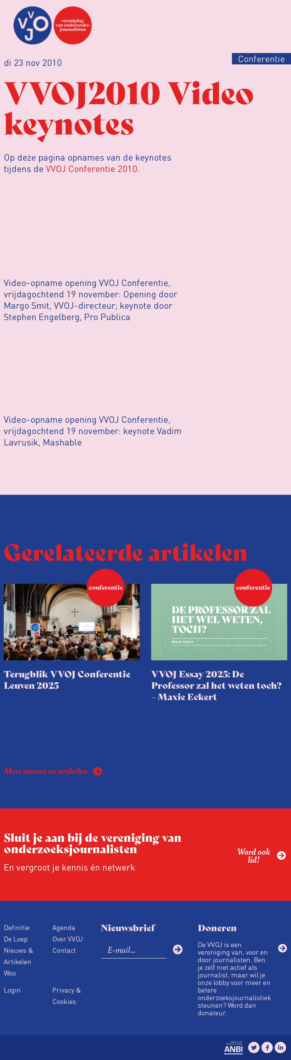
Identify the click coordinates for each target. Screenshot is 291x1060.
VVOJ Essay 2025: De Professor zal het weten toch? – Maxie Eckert (216, 685)
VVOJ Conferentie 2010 (91, 168)
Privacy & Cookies (66, 995)
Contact (64, 950)
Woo (10, 972)
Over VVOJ (67, 938)
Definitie (17, 927)
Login (12, 989)
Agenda (63, 927)
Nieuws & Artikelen (18, 956)
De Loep (16, 938)
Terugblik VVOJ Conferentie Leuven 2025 (67, 679)
